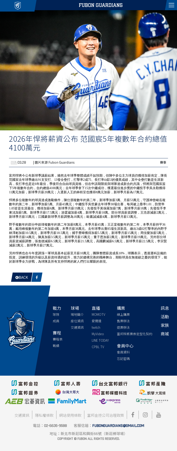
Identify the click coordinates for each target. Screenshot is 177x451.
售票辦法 (123, 321)
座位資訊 (77, 321)
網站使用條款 (70, 415)
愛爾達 (96, 321)
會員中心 (125, 346)
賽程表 (57, 339)
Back (21, 277)
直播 (96, 308)
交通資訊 (77, 327)
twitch (96, 327)
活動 (165, 316)
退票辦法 (123, 327)
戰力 (57, 308)
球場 (75, 308)
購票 (121, 308)
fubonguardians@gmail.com (118, 425)
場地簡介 (77, 314)
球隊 (56, 314)
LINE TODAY (100, 340)
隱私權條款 (44, 415)
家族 (165, 325)
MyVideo (98, 333)
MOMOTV (98, 314)
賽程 (57, 333)
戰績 (56, 345)
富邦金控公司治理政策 (105, 415)
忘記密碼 (123, 358)
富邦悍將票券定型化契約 (134, 333)
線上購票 (123, 314)
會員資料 (123, 352)
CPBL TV (98, 346)
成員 (56, 321)
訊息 (165, 308)
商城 (165, 334)
